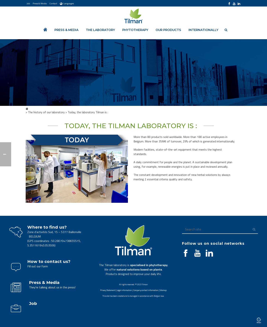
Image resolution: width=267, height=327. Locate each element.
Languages (67, 3)
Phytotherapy (135, 30)
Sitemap (163, 290)
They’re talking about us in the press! (52, 287)
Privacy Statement (107, 290)
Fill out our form (37, 266)
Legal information (124, 290)
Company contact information (145, 290)
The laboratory (100, 30)
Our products (168, 30)
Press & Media (66, 30)
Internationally (203, 30)
